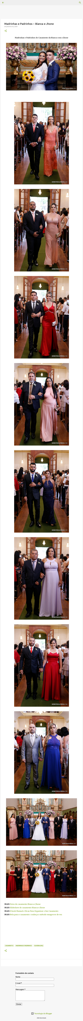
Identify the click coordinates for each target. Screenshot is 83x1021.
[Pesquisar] (80, 2)
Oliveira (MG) (38, 945)
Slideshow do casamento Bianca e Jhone (27, 907)
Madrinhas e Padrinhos (24, 945)
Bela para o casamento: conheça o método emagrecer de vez (36, 914)
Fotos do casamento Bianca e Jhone (25, 904)
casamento (9, 945)
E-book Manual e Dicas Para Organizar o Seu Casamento (34, 911)
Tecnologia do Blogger (41, 1013)
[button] (5, 31)
